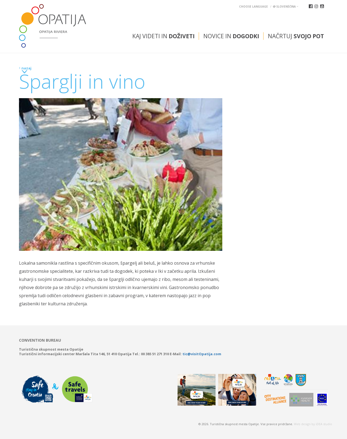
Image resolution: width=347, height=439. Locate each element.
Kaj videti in (163, 36)
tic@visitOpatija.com (201, 353)
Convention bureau (40, 340)
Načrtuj (296, 36)
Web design (302, 424)
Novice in (231, 36)
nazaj (26, 68)
